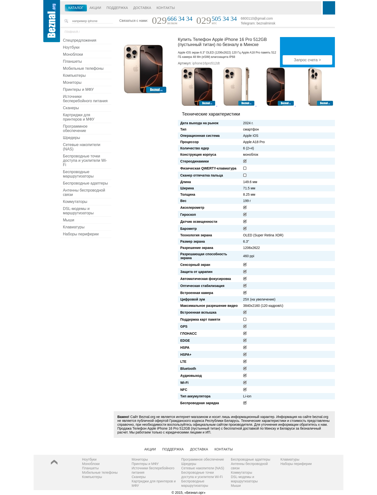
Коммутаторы (75, 202)
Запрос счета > (307, 60)
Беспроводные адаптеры (85, 183)
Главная (71, 32)
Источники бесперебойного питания (85, 98)
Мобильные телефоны (83, 68)
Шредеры (71, 138)
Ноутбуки (71, 47)
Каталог (75, 8)
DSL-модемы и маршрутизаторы (78, 211)
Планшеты (72, 61)
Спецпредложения (79, 40)
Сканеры (71, 108)
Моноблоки (73, 54)
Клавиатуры (73, 227)
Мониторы (72, 82)
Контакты (166, 8)
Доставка (142, 8)
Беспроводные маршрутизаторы (78, 174)
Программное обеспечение (75, 128)
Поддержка (117, 8)
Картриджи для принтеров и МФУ (78, 117)
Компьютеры (74, 75)
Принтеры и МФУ (78, 89)
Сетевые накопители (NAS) (81, 147)
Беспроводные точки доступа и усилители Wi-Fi (85, 160)
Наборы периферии (81, 234)
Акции (95, 8)
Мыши (68, 220)
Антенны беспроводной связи (84, 192)
